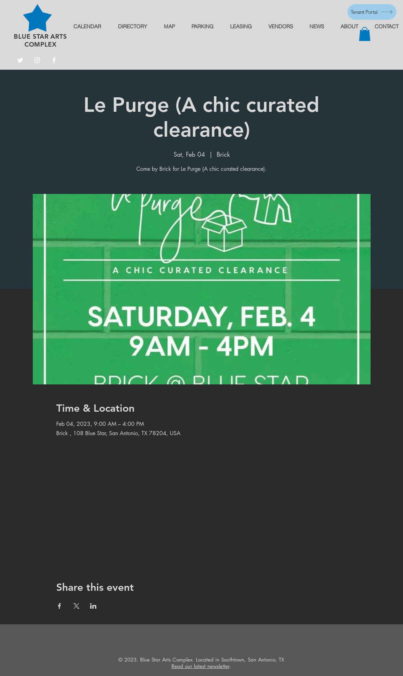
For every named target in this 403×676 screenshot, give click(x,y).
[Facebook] (54, 60)
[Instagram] (37, 60)
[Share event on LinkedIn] (93, 606)
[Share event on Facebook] (59, 606)
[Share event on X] (76, 606)
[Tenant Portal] (371, 12)
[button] (365, 34)
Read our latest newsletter (200, 666)
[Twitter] (20, 60)
